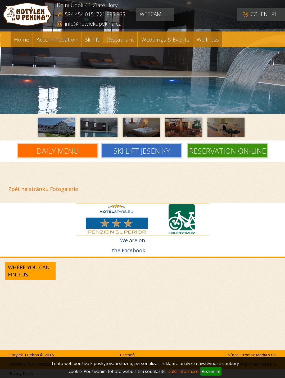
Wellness (208, 39)
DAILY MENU (58, 151)
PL (274, 14)
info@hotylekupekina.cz (93, 23)
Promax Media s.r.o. (259, 354)
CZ (254, 14)
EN (264, 14)
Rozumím (211, 371)
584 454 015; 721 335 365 (95, 14)
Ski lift (92, 39)
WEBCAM (150, 14)
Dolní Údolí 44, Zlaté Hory (87, 5)
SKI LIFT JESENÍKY (143, 151)
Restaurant (120, 39)
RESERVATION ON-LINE (227, 151)
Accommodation (57, 39)
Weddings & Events (165, 39)
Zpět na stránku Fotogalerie (43, 189)
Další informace (183, 371)
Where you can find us (29, 271)
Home (21, 39)
